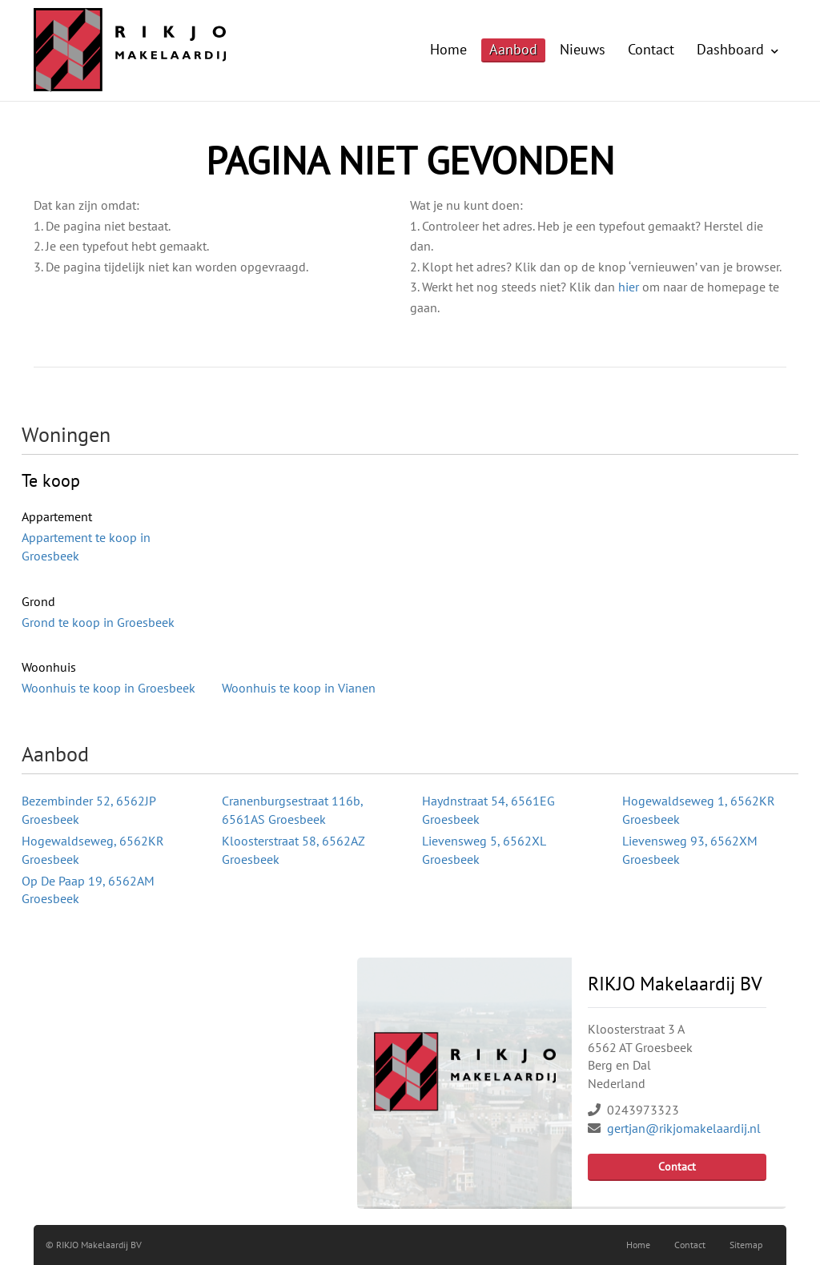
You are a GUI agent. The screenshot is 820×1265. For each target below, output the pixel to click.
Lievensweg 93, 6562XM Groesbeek (690, 850)
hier (628, 287)
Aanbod (513, 49)
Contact (651, 49)
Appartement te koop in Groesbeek (86, 546)
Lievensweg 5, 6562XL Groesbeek (483, 850)
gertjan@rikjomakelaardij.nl (684, 1128)
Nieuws (582, 49)
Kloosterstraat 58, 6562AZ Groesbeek (293, 850)
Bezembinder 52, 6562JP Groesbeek (88, 810)
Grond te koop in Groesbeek (98, 622)
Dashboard (737, 49)
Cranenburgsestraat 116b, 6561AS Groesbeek (292, 810)
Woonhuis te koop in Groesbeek (108, 688)
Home (448, 49)
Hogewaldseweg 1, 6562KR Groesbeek (698, 810)
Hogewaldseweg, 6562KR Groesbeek (93, 850)
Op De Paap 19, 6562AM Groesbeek (88, 890)
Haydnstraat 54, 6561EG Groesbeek (488, 810)
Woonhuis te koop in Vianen (299, 688)
